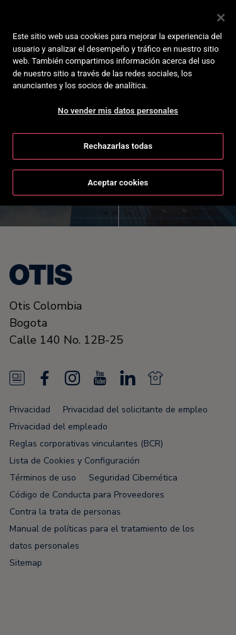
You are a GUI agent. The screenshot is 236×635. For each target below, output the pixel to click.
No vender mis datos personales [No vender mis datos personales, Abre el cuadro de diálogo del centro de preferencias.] (118, 107)
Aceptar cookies (117, 179)
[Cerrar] (221, 15)
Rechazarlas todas (118, 143)
